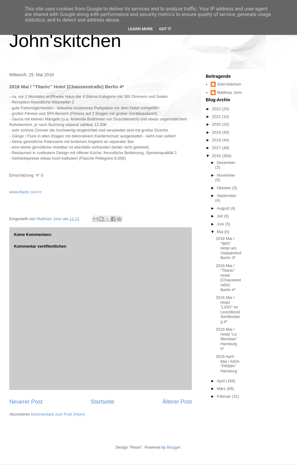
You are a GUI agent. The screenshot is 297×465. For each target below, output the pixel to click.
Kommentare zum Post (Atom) (58, 414)
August (223, 208)
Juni (221, 224)
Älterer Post (177, 402)
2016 (217, 155)
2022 (217, 109)
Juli (220, 216)
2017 (217, 147)
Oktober (224, 188)
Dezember (226, 162)
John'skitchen (65, 40)
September (227, 195)
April (221, 381)
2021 (217, 116)
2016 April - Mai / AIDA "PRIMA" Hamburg (227, 363)
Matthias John (229, 92)
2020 (217, 124)
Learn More (140, 29)
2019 (217, 132)
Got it (165, 29)
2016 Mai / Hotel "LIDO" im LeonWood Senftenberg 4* (228, 309)
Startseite (102, 402)
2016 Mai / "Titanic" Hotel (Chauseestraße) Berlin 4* (228, 277)
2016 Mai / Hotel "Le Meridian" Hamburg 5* (226, 339)
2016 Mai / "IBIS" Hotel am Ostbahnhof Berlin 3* (228, 248)
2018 (217, 140)
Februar (224, 396)
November (226, 175)
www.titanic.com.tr (25, 192)
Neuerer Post (25, 402)
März (222, 388)
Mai (221, 231)
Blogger (173, 447)
